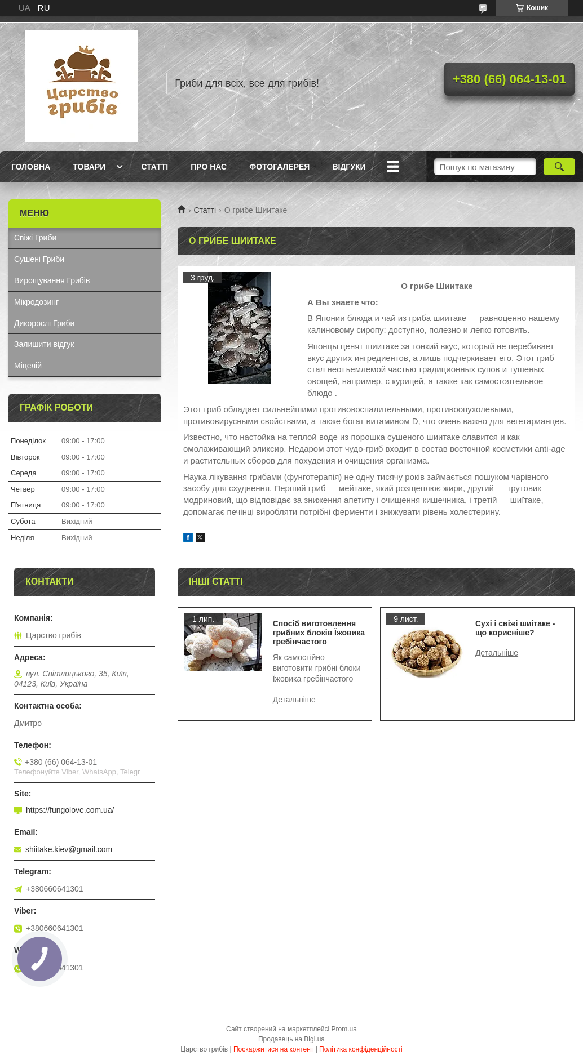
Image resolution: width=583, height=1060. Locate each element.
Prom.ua (344, 1029)
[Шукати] (559, 166)
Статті (154, 166)
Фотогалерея (279, 166)
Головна (30, 166)
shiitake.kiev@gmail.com (68, 849)
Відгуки (348, 166)
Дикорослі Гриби (44, 323)
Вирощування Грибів (52, 280)
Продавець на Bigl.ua (291, 1039)
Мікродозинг (36, 301)
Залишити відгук (44, 344)
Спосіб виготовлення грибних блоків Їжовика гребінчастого (319, 632)
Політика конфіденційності (361, 1049)
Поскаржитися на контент (273, 1049)
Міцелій (28, 365)
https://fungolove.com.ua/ (70, 809)
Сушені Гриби (39, 259)
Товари (89, 166)
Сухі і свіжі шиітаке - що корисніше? (515, 628)
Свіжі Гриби (35, 237)
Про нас (209, 166)
